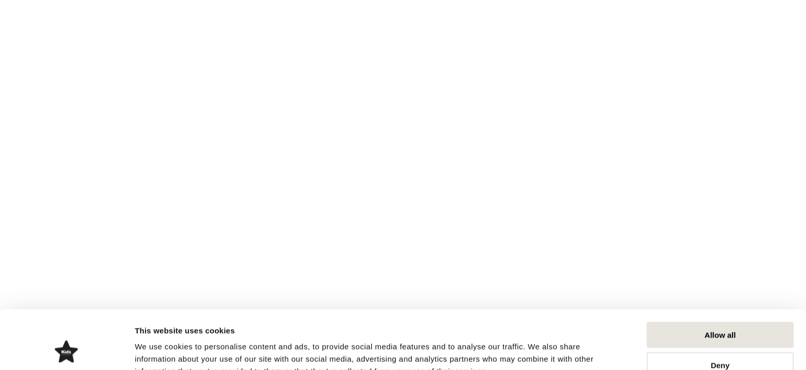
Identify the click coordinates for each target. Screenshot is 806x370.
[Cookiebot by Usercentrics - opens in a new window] (67, 350)
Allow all (720, 279)
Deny (720, 310)
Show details (539, 349)
